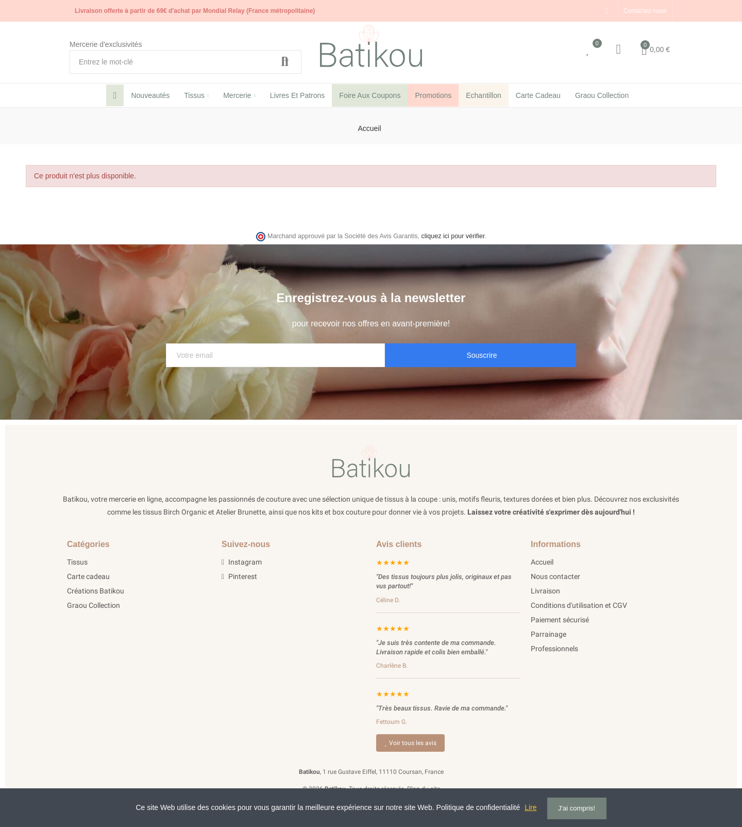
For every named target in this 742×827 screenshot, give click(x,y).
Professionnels (554, 648)
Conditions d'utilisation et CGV (579, 605)
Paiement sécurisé (560, 620)
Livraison (545, 591)
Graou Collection (93, 605)
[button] (645, 11)
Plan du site (423, 788)
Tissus (77, 562)
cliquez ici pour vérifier (453, 236)
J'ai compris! (576, 808)
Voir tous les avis (410, 743)
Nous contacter (555, 576)
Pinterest (239, 576)
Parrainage (548, 634)
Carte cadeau (88, 576)
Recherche (284, 62)
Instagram (242, 562)
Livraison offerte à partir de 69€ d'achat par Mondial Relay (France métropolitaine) (195, 10)
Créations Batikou (95, 591)
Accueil (542, 562)
